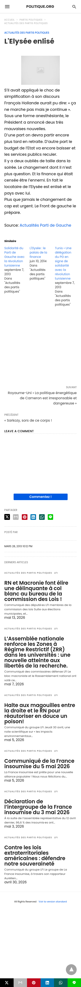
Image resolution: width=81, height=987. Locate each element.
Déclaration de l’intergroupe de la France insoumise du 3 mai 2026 (38, 807)
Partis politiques (31, 19)
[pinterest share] (24, 517)
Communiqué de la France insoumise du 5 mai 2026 (39, 763)
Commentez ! (40, 496)
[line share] (50, 517)
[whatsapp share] (42, 517)
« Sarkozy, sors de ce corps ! (28, 420)
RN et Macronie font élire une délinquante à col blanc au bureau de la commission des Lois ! (36, 591)
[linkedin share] (33, 517)
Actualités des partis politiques (26, 23)
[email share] (16, 517)
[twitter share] (7, 517)
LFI (56, 573)
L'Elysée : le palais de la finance (38, 252)
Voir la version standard (53, 901)
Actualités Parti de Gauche (45, 225)
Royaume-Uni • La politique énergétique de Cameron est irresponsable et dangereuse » (42, 398)
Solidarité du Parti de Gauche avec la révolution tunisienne (14, 257)
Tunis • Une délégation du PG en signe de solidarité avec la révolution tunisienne (63, 263)
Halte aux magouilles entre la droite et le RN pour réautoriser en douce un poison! (39, 713)
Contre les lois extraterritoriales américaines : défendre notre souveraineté (34, 855)
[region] (40, 347)
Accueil (9, 19)
